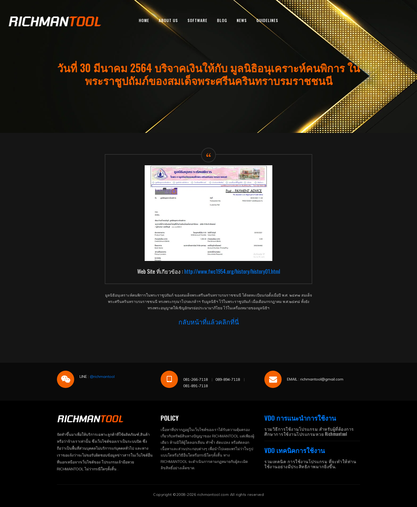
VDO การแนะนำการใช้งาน (300, 417)
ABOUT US (168, 20)
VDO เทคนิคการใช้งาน (294, 450)
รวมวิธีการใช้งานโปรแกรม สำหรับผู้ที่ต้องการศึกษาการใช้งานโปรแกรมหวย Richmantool (309, 431)
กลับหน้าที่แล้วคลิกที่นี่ (208, 321)
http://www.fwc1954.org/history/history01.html (232, 271)
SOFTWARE (197, 20)
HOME (144, 20)
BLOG (222, 20)
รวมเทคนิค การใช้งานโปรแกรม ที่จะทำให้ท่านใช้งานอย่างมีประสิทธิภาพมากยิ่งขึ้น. (310, 464)
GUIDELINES (267, 20)
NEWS (242, 20)
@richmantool (102, 376)
